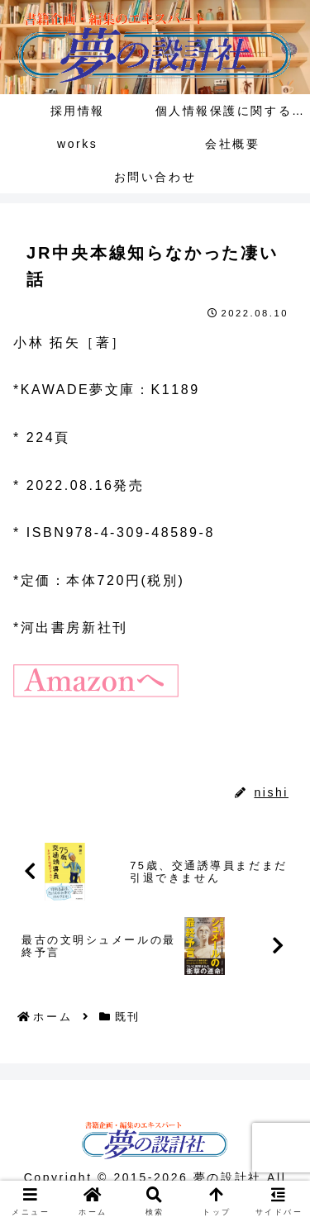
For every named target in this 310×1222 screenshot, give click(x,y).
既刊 (38, 756)
